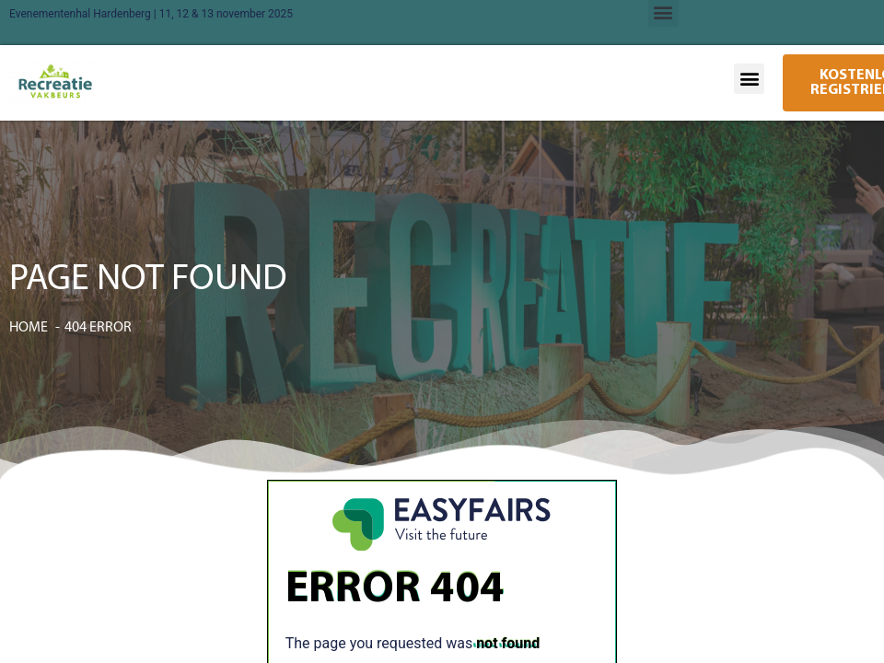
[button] (749, 79)
